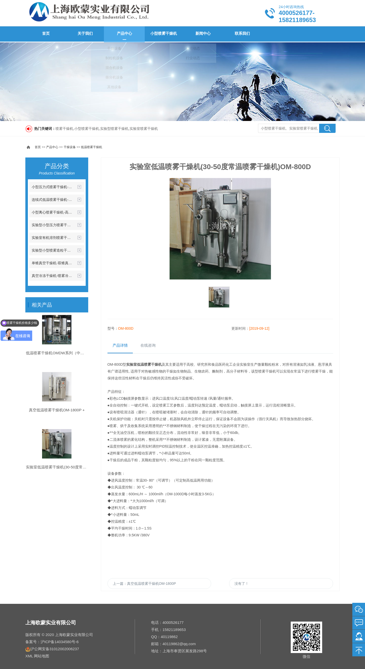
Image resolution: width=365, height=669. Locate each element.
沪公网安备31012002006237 (54, 648)
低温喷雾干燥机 (91, 146)
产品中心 (124, 34)
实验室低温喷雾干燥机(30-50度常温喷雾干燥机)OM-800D (74, 545)
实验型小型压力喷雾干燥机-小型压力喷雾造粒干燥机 (73, 224)
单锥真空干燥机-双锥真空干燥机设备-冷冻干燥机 (70, 262)
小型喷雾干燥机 (163, 34)
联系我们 (241, 34)
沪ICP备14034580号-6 (60, 641)
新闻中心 (202, 34)
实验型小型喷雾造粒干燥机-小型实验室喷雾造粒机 (71, 250)
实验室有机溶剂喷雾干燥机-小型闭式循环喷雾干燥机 (73, 237)
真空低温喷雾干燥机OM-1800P (55, 462)
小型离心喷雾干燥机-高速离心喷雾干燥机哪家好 (69, 211)
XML (29, 655)
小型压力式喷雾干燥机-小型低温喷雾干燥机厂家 (69, 186)
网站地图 (41, 655)
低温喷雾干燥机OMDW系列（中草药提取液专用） (68, 378)
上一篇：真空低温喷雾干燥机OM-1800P (144, 584)
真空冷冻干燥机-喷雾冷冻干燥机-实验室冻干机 (68, 275)
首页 (45, 34)
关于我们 (84, 34)
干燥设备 (70, 146)
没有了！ (241, 584)
